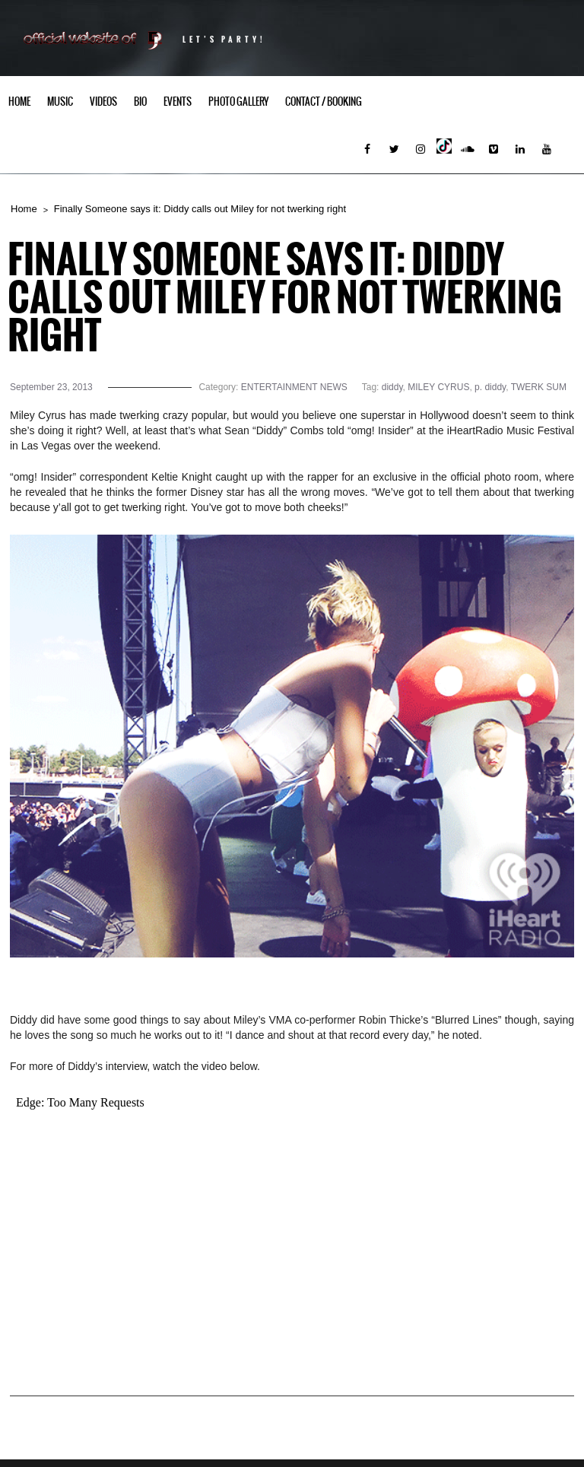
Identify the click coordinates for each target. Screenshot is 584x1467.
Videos (103, 101)
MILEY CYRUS (438, 387)
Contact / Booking (323, 101)
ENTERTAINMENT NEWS (294, 387)
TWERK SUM (539, 387)
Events (177, 101)
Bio (140, 101)
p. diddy (490, 387)
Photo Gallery (238, 101)
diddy (392, 387)
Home (19, 101)
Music (60, 101)
